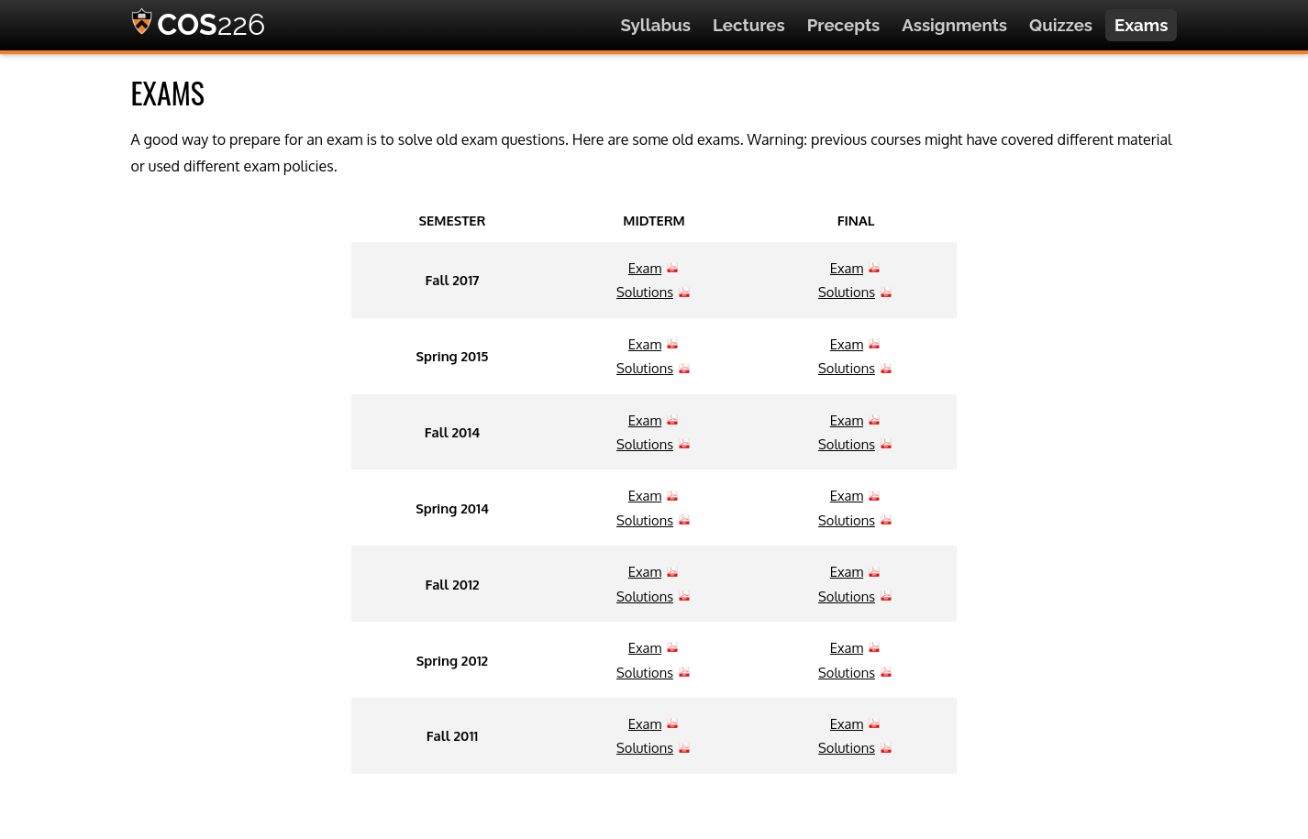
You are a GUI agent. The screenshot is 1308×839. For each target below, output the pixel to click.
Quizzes (1060, 25)
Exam (644, 267)
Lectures (749, 25)
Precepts (844, 25)
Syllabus (655, 25)
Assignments (954, 25)
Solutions (644, 291)
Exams (1141, 25)
